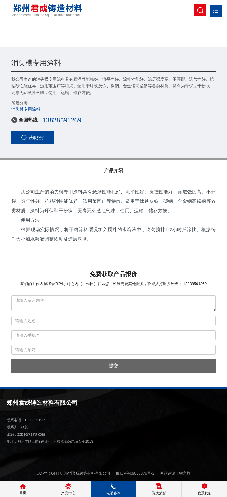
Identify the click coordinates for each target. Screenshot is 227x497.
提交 (113, 365)
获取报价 (32, 137)
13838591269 (61, 120)
